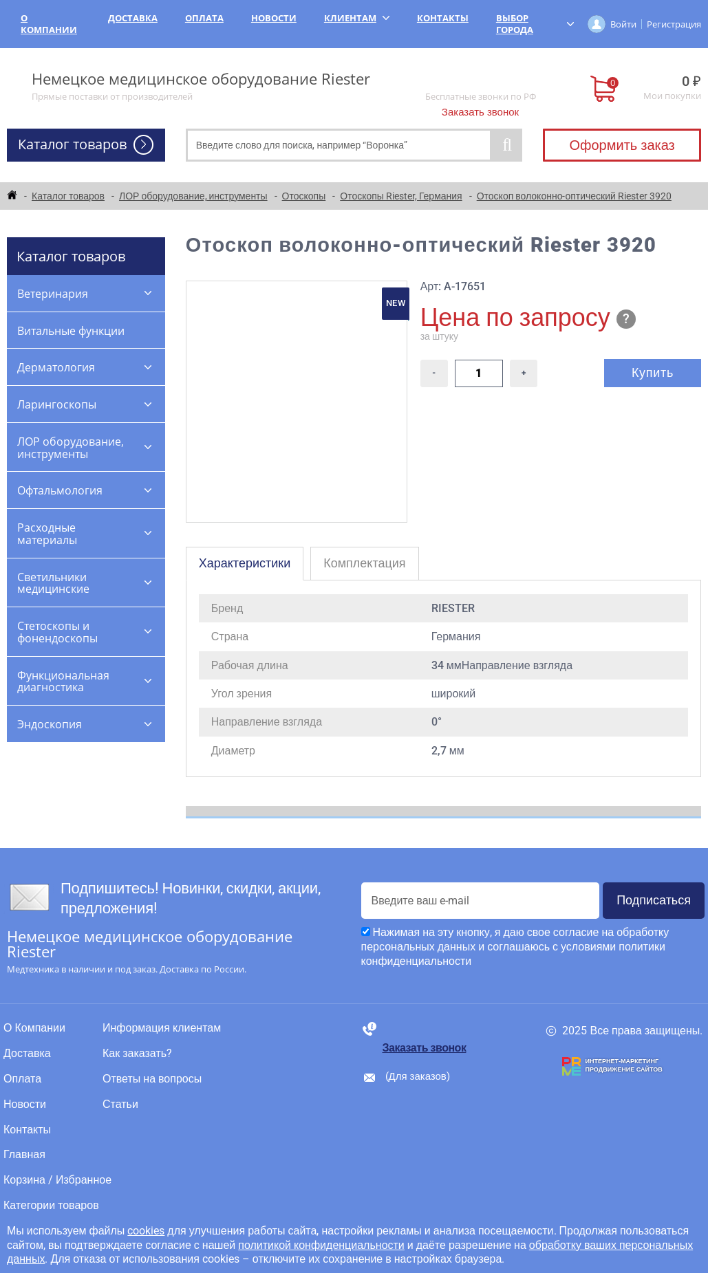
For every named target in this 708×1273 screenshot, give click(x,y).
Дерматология (56, 367)
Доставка (133, 18)
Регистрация (674, 24)
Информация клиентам (162, 1028)
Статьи (120, 1104)
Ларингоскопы (56, 404)
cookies (145, 1230)
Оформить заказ (621, 145)
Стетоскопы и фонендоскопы (57, 632)
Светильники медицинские (53, 583)
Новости (274, 18)
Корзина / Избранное (57, 1180)
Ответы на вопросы (152, 1079)
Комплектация (364, 563)
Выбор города (535, 24)
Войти (623, 24)
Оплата (204, 18)
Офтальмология (60, 490)
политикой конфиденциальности (321, 1245)
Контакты (443, 18)
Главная (24, 1155)
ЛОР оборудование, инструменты (70, 447)
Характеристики (244, 563)
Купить (653, 372)
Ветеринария (52, 293)
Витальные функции (71, 330)
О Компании (49, 24)
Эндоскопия (49, 724)
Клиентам (356, 18)
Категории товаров (51, 1205)
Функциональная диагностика (63, 681)
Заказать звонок (480, 112)
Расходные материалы (47, 533)
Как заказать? (137, 1053)
